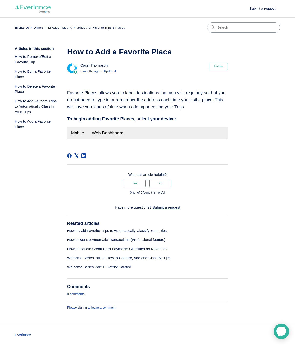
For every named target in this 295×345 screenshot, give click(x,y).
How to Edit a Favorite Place (33, 74)
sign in (82, 307)
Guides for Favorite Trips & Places (101, 27)
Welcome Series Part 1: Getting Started (99, 267)
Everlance (22, 27)
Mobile (77, 133)
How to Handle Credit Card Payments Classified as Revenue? (117, 249)
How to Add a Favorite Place (33, 124)
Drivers (39, 27)
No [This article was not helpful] (160, 183)
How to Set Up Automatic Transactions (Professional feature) (116, 240)
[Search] (243, 27)
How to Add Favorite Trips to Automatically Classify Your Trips (36, 106)
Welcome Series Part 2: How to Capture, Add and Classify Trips (118, 258)
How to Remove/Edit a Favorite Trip (33, 59)
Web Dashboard (108, 133)
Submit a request (263, 8)
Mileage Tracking (60, 27)
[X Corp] (76, 155)
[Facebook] (69, 155)
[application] (281, 331)
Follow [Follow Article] (218, 66)
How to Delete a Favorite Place (35, 89)
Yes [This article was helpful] (135, 183)
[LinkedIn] (83, 155)
